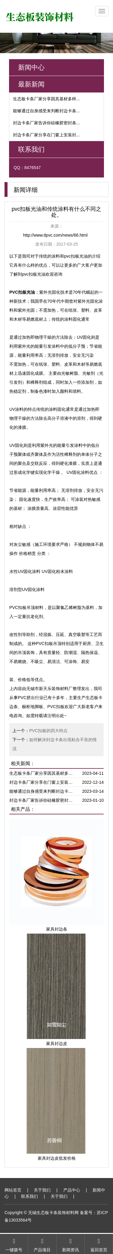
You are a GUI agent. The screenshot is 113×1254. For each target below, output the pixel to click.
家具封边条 (56, 929)
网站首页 (13, 1190)
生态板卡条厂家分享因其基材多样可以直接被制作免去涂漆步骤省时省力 (42, 773)
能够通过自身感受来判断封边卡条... (46, 110)
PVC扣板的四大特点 (48, 730)
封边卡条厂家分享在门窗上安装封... (46, 134)
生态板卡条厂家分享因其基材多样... (46, 98)
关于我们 (42, 1190)
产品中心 (71, 1190)
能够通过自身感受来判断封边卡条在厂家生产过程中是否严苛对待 (42, 791)
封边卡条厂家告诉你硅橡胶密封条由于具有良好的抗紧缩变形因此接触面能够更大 (42, 800)
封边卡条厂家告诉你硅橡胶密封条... (46, 122)
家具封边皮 (56, 1043)
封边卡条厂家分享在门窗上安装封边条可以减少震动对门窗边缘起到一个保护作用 (42, 782)
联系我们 (29, 1196)
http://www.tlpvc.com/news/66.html (55, 235)
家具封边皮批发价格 (57, 1158)
